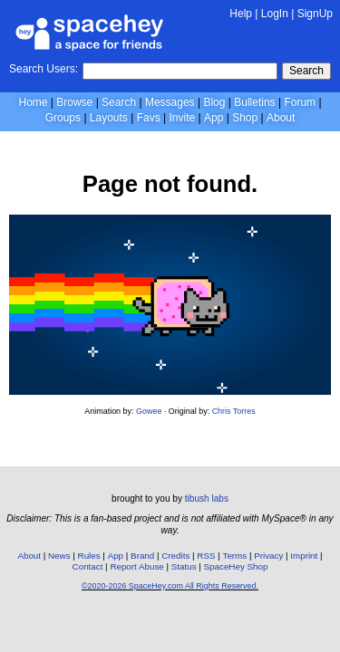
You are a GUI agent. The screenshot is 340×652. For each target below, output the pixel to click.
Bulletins (254, 102)
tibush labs (206, 498)
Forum (300, 102)
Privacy (268, 556)
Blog (214, 102)
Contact (88, 566)
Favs (148, 117)
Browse (74, 102)
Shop (244, 117)
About (281, 117)
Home (32, 102)
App (213, 117)
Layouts (109, 117)
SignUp (315, 13)
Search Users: (43, 68)
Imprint (303, 556)
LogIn (274, 13)
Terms (235, 556)
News (59, 556)
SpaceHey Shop (236, 566)
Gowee (148, 411)
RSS (206, 556)
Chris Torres (234, 411)
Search (306, 70)
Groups (63, 117)
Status (184, 566)
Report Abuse (136, 566)
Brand (142, 556)
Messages (170, 102)
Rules (89, 556)
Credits (175, 556)
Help (240, 13)
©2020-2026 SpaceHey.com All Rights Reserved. (170, 585)
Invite (182, 117)
